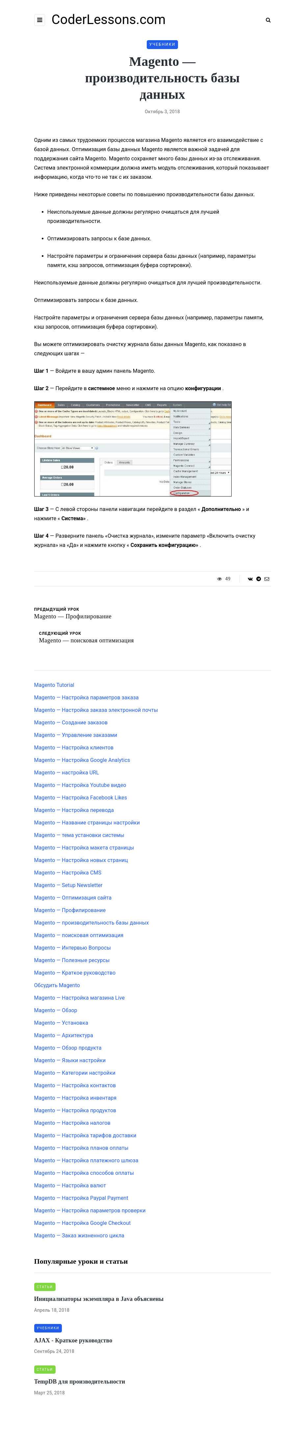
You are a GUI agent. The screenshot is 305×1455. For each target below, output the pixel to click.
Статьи (45, 1287)
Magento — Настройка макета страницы (84, 848)
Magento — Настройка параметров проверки (90, 1210)
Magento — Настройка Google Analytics (82, 760)
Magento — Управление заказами (75, 735)
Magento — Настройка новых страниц (81, 860)
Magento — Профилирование (70, 910)
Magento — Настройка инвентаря (75, 1098)
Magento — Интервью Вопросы (72, 948)
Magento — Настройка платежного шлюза (86, 1160)
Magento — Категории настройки (74, 1073)
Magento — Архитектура (63, 1035)
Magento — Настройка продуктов (75, 1110)
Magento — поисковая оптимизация (79, 935)
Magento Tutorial (54, 685)
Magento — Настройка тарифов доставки (85, 1135)
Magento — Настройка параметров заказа (86, 697)
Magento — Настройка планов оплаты (81, 1148)
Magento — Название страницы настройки (87, 823)
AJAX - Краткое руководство (73, 1340)
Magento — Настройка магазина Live (79, 998)
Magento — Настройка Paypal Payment (81, 1198)
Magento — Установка (61, 1023)
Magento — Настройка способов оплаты (84, 1173)
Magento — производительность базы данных (91, 923)
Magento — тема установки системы (79, 835)
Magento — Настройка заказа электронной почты (96, 710)
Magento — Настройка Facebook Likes (80, 798)
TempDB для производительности (79, 1381)
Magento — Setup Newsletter (68, 885)
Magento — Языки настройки (70, 1060)
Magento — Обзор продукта (68, 1048)
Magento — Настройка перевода (74, 810)
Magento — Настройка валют (70, 1185)
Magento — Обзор (55, 1010)
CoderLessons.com (109, 19)
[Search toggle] (266, 20)
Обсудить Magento (57, 985)
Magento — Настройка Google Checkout (82, 1223)
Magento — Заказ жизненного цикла (79, 1235)
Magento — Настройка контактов (75, 1085)
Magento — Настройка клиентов (74, 747)
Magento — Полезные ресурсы (72, 960)
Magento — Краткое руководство (75, 973)
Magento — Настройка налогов (72, 1123)
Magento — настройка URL (66, 772)
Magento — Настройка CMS (68, 873)
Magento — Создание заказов (71, 722)
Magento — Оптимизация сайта (73, 898)
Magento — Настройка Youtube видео (80, 785)
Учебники (162, 44)
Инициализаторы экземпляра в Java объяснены (99, 1299)
